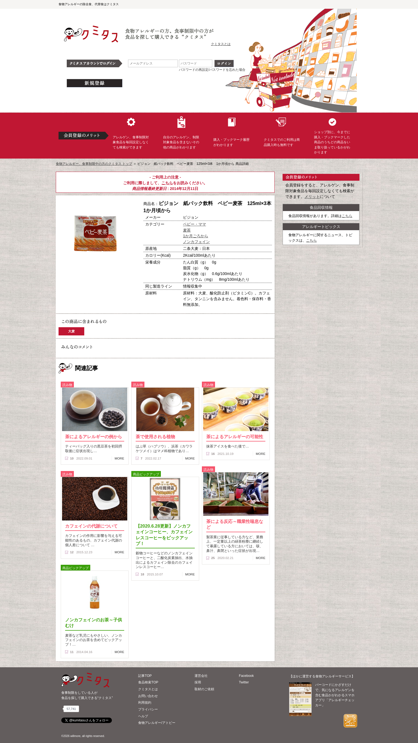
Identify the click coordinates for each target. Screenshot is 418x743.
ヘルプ (143, 716)
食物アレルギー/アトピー (156, 723)
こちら (167, 183)
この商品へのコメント (77, 288)
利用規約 (144, 702)
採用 (198, 682)
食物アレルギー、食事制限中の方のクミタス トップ (94, 164)
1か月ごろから (195, 236)
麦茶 (187, 230)
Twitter (244, 682)
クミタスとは (221, 44)
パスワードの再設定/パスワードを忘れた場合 (212, 70)
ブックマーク (114, 278)
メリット (312, 196)
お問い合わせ (148, 696)
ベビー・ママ (194, 224)
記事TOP (145, 676)
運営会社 (201, 676)
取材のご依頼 (204, 689)
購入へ (76, 278)
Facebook (246, 676)
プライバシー (148, 709)
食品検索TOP (148, 682)
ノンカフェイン (196, 241)
